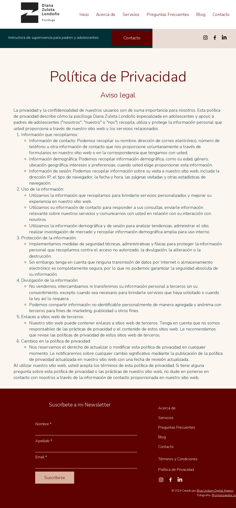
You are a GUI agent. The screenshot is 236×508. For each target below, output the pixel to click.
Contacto (166, 446)
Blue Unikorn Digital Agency (215, 491)
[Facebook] (215, 38)
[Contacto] (131, 38)
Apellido (42, 441)
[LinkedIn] (224, 38)
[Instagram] (205, 38)
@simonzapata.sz (224, 495)
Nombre (42, 424)
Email (39, 457)
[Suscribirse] (54, 478)
